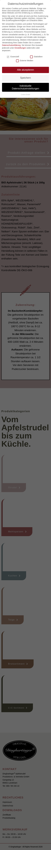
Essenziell (13, 57)
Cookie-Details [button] (25, 94)
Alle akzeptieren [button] (25, 69)
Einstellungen (20, 48)
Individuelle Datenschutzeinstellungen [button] (25, 87)
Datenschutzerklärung (11, 45)
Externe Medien (24, 60)
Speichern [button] (25, 77)
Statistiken (36, 57)
